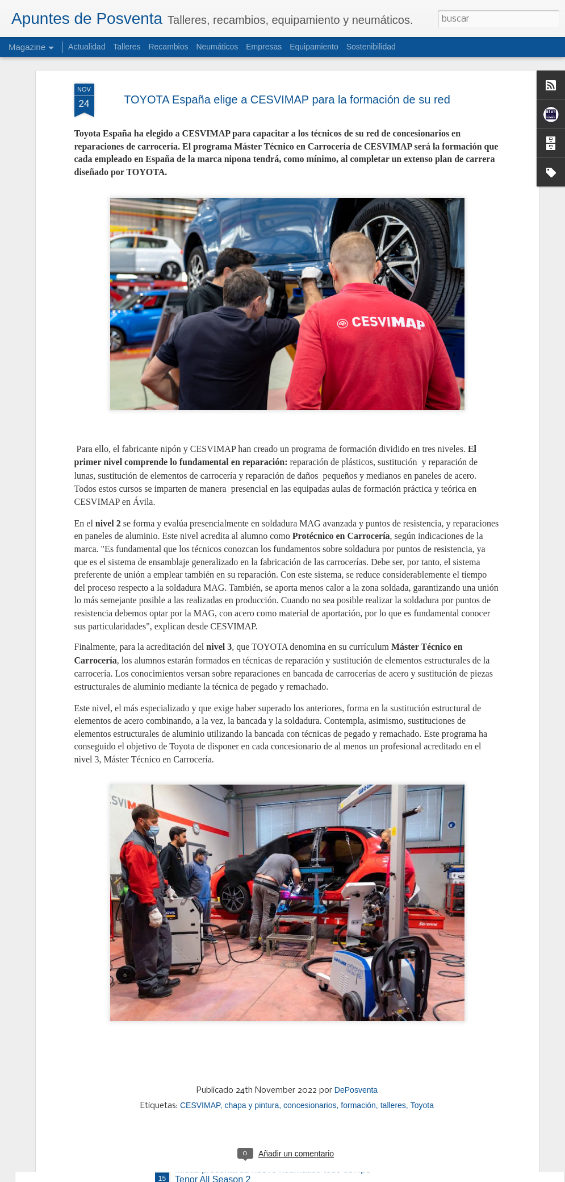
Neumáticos (217, 46)
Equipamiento (314, 46)
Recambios (168, 46)
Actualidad (86, 46)
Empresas (264, 46)
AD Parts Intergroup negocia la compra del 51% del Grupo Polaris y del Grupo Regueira (278, 1045)
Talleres (126, 46)
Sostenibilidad (371, 46)
